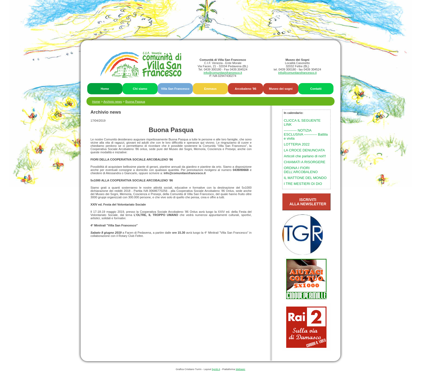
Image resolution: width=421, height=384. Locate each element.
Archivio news (112, 101)
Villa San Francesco (175, 88)
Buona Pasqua (135, 101)
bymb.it (216, 369)
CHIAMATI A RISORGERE (304, 162)
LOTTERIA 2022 (297, 144)
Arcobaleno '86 (245, 88)
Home (105, 88)
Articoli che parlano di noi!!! (305, 156)
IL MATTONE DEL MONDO (305, 178)
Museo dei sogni (281, 88)
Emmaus (210, 88)
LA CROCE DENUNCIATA (304, 150)
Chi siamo (140, 88)
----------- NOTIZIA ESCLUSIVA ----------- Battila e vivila (306, 134)
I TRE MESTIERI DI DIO (303, 184)
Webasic (240, 369)
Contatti (315, 88)
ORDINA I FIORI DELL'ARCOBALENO (301, 170)
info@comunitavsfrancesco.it (223, 72)
